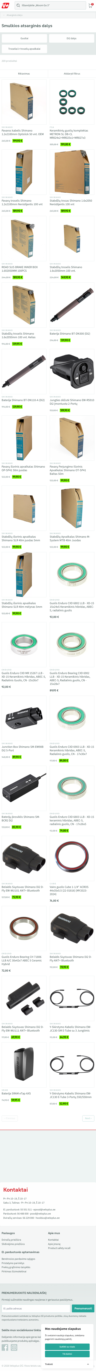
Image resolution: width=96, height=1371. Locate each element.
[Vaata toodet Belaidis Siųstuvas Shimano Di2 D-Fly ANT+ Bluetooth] (72, 928)
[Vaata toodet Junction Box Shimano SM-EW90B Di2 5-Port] (24, 718)
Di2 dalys (71, 38)
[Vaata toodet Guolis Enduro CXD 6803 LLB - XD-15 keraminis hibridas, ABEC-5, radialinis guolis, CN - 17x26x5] (72, 788)
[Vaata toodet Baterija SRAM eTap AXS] (24, 1065)
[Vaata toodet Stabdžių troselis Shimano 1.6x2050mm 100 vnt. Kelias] (24, 305)
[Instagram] (14, 1347)
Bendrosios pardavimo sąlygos (18, 1259)
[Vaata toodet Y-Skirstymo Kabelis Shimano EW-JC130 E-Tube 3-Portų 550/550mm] (72, 1065)
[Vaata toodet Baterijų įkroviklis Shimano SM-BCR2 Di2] (24, 788)
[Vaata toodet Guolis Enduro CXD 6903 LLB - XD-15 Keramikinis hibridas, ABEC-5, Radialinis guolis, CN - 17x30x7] (72, 718)
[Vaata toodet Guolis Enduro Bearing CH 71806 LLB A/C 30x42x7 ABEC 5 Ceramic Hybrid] (24, 928)
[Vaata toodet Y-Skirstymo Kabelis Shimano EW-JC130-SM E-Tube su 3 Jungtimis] (72, 998)
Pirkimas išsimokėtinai (14, 1271)
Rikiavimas (24, 73)
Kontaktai (53, 1240)
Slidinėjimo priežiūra (13, 1244)
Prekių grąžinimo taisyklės (16, 1267)
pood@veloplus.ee (40, 1213)
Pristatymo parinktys (13, 1263)
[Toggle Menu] (7, 5)
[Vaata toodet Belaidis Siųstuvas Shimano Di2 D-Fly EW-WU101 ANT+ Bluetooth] (24, 858)
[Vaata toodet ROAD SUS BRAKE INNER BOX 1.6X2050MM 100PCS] (24, 238)
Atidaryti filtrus (72, 73)
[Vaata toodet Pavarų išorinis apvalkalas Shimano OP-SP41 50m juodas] (24, 438)
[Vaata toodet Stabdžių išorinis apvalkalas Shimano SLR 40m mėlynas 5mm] (24, 574)
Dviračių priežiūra (11, 1240)
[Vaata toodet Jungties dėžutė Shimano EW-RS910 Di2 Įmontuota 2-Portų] (72, 371)
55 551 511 (26, 1209)
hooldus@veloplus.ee (48, 1218)
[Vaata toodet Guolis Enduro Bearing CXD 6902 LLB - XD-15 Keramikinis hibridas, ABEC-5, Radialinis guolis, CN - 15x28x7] (72, 644)
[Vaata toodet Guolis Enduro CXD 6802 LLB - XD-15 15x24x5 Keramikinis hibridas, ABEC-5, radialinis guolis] (72, 574)
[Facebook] (5, 1347)
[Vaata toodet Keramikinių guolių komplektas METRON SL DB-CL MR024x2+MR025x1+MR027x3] (72, 102)
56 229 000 (28, 1218)
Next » (88, 1118)
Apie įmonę (54, 1244)
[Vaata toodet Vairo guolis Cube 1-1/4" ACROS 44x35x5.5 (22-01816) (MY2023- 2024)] (72, 858)
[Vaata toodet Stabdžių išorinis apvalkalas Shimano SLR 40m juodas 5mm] (24, 508)
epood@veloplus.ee (44, 1209)
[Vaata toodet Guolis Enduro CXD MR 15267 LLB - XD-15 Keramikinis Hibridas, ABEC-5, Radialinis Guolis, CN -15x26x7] (24, 644)
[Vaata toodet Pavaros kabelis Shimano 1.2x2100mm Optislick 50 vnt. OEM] (24, 102)
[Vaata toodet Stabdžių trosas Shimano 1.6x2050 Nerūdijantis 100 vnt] (72, 172)
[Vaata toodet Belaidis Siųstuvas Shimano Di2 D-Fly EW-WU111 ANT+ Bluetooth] (24, 998)
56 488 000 (23, 1213)
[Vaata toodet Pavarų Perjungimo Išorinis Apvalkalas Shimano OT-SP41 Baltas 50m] (72, 438)
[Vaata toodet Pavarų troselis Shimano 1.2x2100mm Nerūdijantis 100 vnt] (24, 172)
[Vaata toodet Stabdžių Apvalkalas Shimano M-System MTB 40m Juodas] (72, 508)
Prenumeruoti (83, 1308)
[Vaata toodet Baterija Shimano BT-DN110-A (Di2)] (24, 371)
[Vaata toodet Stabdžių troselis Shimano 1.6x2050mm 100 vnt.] (72, 238)
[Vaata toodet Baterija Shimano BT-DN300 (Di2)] (72, 305)
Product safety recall (59, 1248)
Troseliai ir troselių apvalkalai (24, 49)
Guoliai (24, 38)
